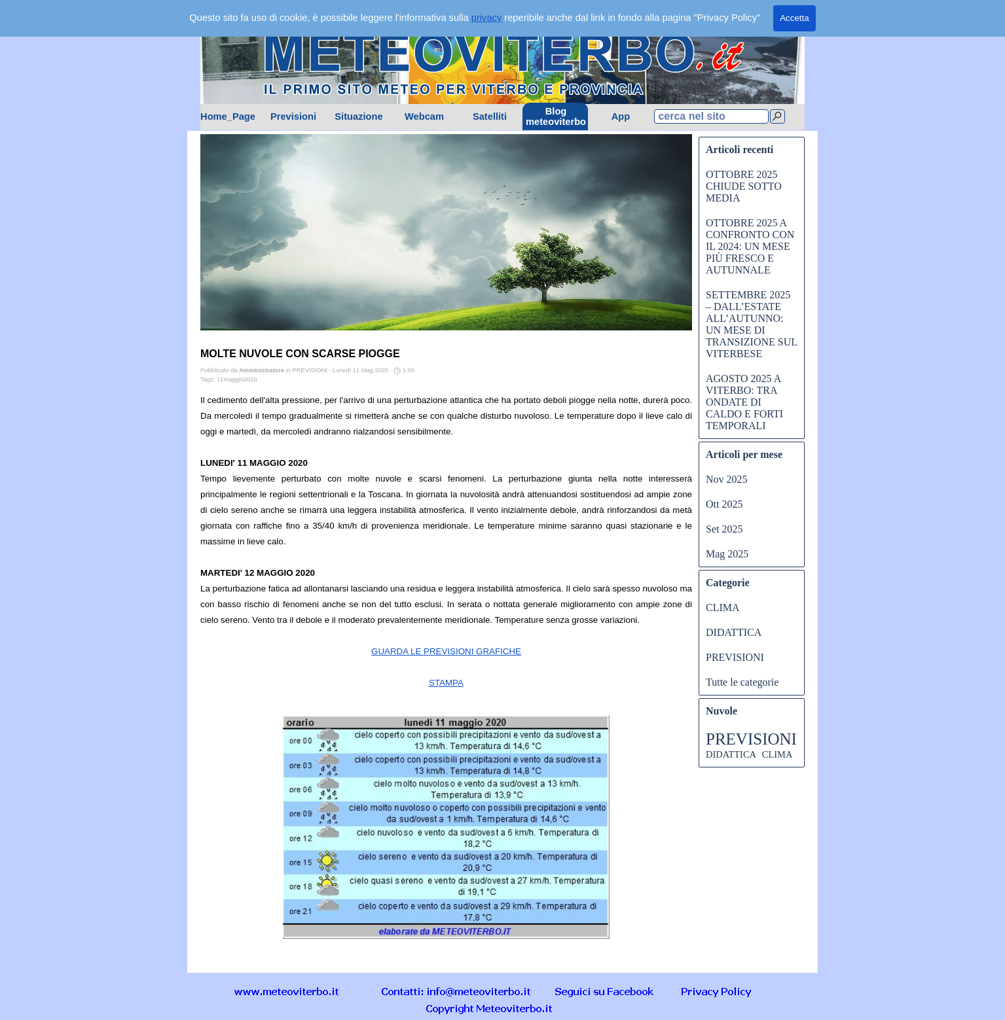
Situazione (358, 116)
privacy (486, 17)
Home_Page (227, 116)
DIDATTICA (733, 632)
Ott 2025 (724, 504)
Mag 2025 (727, 553)
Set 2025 (724, 529)
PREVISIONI (735, 657)
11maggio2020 (237, 379)
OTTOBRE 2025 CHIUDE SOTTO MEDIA (744, 186)
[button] (456, 990)
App (621, 116)
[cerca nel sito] (711, 116)
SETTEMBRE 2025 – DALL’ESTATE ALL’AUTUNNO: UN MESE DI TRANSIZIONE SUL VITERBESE (751, 324)
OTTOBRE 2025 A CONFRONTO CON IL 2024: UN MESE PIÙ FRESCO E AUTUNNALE (750, 246)
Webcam (424, 116)
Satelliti (490, 116)
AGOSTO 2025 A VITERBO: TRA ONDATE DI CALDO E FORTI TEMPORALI (744, 402)
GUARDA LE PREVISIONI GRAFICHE (446, 651)
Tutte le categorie (742, 682)
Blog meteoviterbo (556, 116)
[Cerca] (777, 116)
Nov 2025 (727, 479)
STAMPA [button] (446, 683)
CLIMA (723, 607)
